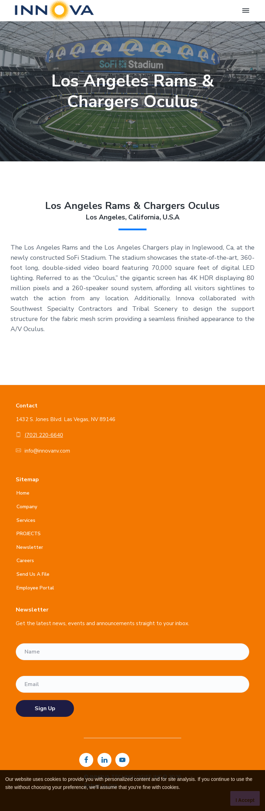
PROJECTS (28, 533)
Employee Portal (35, 588)
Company (26, 506)
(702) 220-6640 (44, 435)
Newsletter (29, 547)
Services (25, 520)
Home (22, 493)
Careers (25, 560)
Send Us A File (32, 574)
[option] (132, 91)
